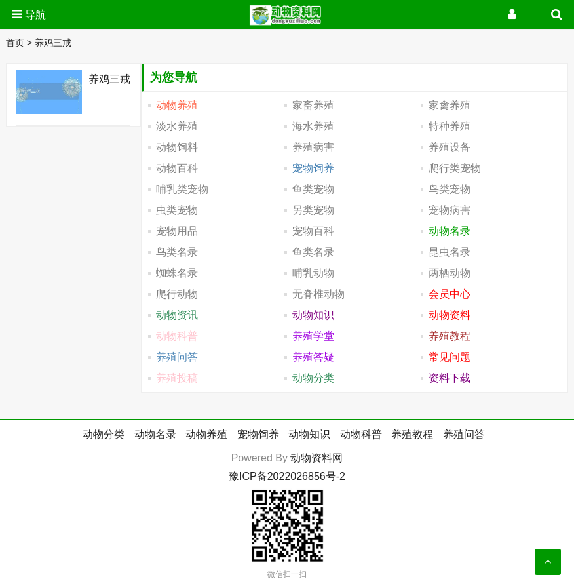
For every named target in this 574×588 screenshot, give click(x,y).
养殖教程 (412, 434)
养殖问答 (464, 434)
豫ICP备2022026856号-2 (287, 476)
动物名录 (155, 434)
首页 (15, 42)
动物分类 (103, 434)
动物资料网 (316, 457)
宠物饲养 (258, 434)
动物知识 (309, 434)
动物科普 (361, 434)
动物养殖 (206, 434)
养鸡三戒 (53, 42)
